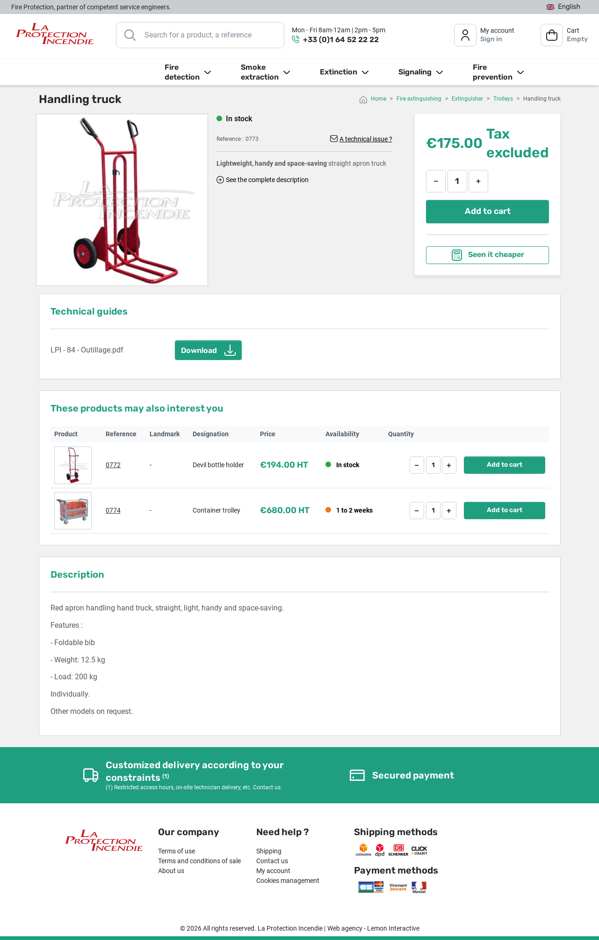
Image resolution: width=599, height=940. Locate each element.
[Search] (200, 35)
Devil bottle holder (218, 465)
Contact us (272, 861)
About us (171, 870)
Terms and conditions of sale (199, 861)
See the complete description (267, 180)
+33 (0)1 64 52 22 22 (341, 39)
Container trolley (216, 510)
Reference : (230, 139)
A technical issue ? (365, 139)
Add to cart (488, 211)
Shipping (268, 851)
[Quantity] (457, 181)
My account (273, 870)
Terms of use (176, 851)
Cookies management (287, 880)
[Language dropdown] (563, 7)
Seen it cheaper (487, 255)
